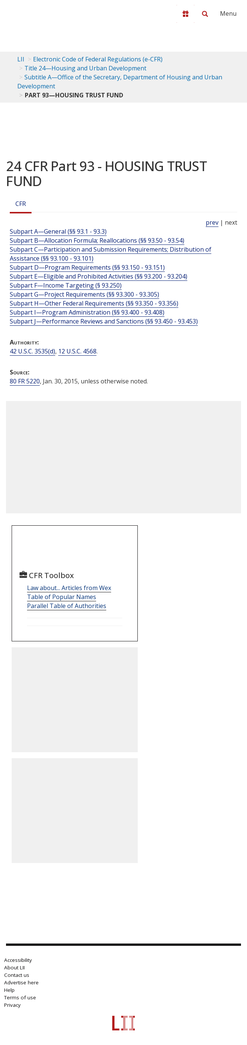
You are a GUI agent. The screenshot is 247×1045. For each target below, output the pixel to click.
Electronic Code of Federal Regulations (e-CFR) (98, 59)
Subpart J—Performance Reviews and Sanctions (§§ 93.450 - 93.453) (104, 321)
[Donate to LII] (185, 14)
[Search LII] (205, 14)
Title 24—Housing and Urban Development (85, 68)
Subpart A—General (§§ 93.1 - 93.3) (58, 231)
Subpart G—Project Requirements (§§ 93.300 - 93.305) (84, 294)
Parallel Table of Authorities (66, 606)
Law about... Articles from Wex (69, 588)
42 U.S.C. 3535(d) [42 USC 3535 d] (32, 351)
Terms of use (20, 997)
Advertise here (21, 982)
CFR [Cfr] (20, 204)
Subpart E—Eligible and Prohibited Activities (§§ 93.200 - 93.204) (98, 276)
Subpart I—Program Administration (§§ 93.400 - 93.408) (87, 312)
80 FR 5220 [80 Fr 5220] (25, 381)
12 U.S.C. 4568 (77, 351)
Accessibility (18, 960)
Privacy (12, 1005)
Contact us (16, 975)
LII (20, 59)
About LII (14, 967)
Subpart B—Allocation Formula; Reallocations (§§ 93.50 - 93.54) (97, 240)
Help (9, 990)
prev (212, 222)
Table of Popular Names (61, 597)
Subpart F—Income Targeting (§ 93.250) (66, 285)
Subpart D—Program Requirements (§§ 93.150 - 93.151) (87, 267)
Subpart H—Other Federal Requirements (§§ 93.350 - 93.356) (94, 303)
